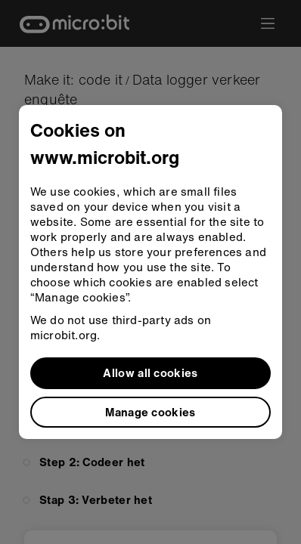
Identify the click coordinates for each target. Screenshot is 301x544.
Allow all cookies (150, 372)
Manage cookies (150, 411)
